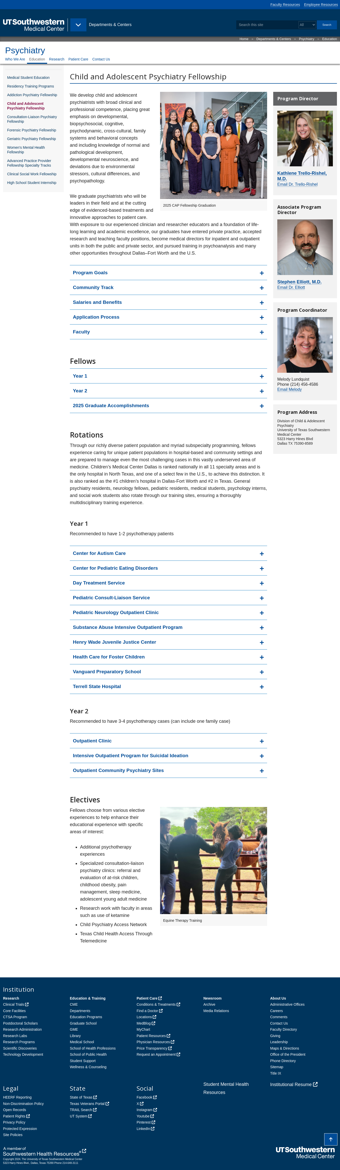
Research (56, 59)
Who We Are (15, 59)
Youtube (143, 1116)
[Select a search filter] (307, 25)
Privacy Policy (14, 1122)
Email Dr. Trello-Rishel (297, 184)
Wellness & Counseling (88, 1067)
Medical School (82, 1042)
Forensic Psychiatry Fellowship (31, 130)
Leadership (279, 1042)
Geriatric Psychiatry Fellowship (31, 139)
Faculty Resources (285, 5)
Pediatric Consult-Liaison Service (111, 597)
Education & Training (88, 998)
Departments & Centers (273, 39)
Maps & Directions (284, 1048)
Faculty (81, 331)
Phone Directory (283, 1061)
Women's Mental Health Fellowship (26, 149)
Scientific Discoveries (20, 1048)
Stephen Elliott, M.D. (299, 281)
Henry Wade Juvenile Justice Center (114, 642)
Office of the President (287, 1054)
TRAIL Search (81, 1110)
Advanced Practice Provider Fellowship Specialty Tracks (29, 163)
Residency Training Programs (30, 86)
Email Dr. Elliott (291, 287)
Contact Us (101, 59)
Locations (144, 1017)
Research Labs (15, 1036)
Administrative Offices (287, 1004)
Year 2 (80, 390)
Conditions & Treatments (156, 1004)
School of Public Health (88, 1054)
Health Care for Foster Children (109, 656)
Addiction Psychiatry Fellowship (32, 95)
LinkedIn (143, 1129)
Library (75, 1036)
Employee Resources (321, 5)
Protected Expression (20, 1129)
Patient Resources (151, 1036)
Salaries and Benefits (97, 302)
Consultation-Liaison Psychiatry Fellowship (32, 119)
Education (329, 39)
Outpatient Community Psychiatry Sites (118, 770)
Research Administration (22, 1029)
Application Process (96, 317)
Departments (80, 1011)
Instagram (144, 1110)
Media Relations (216, 1011)
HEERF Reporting (17, 1097)
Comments (278, 1017)
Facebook (144, 1097)
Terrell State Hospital (97, 686)
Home (244, 39)
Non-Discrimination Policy (23, 1104)
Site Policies (12, 1135)
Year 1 (80, 376)
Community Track (93, 287)
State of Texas (81, 1097)
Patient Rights (14, 1116)
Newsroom (212, 998)
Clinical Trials (13, 1004)
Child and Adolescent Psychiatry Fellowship (26, 106)
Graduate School (83, 1023)
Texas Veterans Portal (87, 1104)
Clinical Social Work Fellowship (31, 174)
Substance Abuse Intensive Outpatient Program (127, 627)
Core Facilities (14, 1011)
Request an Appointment (156, 1054)
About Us (278, 998)
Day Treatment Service (99, 583)
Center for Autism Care (99, 553)
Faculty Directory (283, 1029)
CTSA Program (15, 1017)
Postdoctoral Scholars (20, 1023)
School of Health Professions (93, 1048)
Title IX (275, 1073)
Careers (276, 1011)
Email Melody (289, 389)
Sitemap (276, 1067)
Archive (209, 1004)
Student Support (83, 1061)
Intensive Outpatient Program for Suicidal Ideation (130, 755)
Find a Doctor (147, 1011)
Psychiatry (306, 39)
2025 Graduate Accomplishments (111, 405)
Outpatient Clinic (92, 740)
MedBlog (144, 1023)
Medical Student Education (28, 78)
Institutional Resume (291, 1084)
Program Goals (90, 272)
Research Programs (19, 1042)
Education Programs (86, 1017)
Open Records (14, 1110)
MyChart (143, 1029)
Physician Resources (153, 1042)
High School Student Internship (31, 183)
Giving (275, 1036)
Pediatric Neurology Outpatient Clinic (116, 612)
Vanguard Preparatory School (107, 671)
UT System (78, 1116)
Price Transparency (152, 1048)
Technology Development (23, 1054)
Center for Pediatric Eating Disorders (115, 568)
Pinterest (144, 1122)
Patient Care (78, 59)
